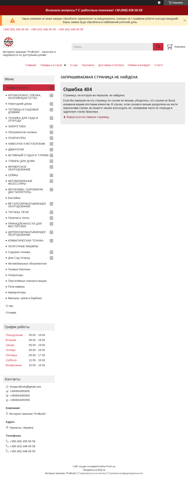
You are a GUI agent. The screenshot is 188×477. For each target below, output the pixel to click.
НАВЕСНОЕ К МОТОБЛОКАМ (26, 143)
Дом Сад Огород (19, 257)
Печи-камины (16, 286)
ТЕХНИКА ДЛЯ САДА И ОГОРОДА (23, 119)
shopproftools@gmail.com (25, 386)
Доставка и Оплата (111, 65)
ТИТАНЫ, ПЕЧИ (18, 212)
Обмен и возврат (139, 65)
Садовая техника (19, 252)
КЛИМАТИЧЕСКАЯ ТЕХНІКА (25, 240)
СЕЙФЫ (13, 175)
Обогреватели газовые (22, 132)
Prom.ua (110, 466)
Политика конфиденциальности (125, 473)
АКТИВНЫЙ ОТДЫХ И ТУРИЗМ (28, 155)
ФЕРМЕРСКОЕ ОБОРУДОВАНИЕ (19, 168)
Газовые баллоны (19, 269)
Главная (30, 65)
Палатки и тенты (18, 217)
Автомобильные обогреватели (27, 263)
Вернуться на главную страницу (88, 117)
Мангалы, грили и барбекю (25, 298)
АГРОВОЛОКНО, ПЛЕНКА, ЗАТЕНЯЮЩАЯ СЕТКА (24, 97)
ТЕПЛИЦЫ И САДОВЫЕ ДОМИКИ (23, 111)
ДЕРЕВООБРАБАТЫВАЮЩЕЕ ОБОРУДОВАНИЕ (27, 233)
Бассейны (14, 197)
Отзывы (11, 312)
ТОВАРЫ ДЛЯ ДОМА (21, 161)
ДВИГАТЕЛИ (16, 149)
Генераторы (15, 275)
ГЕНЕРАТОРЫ (17, 137)
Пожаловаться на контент (92, 473)
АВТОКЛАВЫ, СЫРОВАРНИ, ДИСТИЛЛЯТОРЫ (26, 191)
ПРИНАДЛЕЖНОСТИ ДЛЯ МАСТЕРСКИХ (25, 225)
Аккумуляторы (17, 292)
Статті (158, 65)
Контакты (88, 65)
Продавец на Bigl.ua (94, 470)
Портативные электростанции (27, 280)
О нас (74, 65)
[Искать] (158, 47)
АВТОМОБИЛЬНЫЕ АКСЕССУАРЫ (20, 182)
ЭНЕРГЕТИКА (17, 126)
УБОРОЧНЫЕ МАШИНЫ (23, 246)
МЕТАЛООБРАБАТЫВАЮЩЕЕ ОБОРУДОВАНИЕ (27, 205)
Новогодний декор (20, 103)
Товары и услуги (51, 65)
